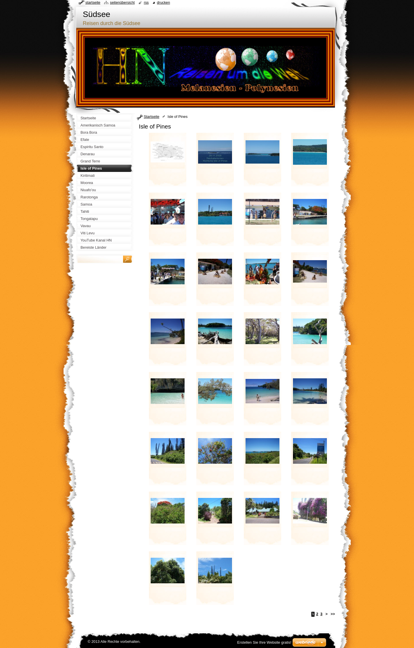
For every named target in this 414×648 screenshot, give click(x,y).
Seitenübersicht (122, 2)
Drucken (163, 2)
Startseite (151, 116)
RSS (146, 2)
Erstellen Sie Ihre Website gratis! (264, 642)
